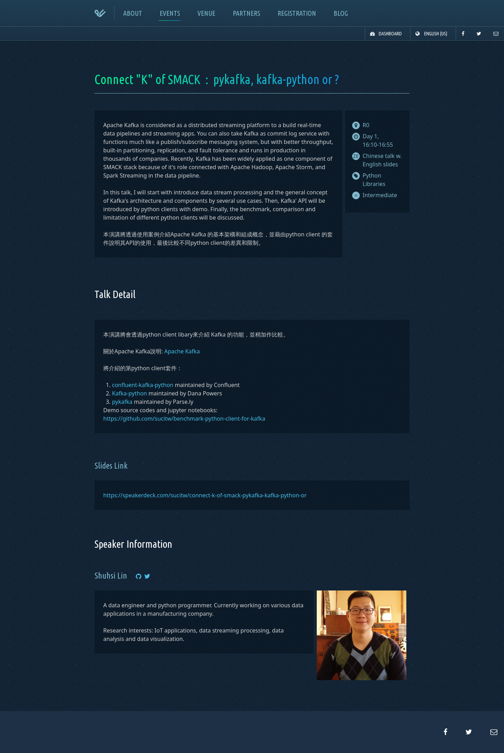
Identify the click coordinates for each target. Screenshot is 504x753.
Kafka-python (129, 393)
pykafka (122, 402)
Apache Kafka (182, 351)
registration (297, 13)
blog (341, 13)
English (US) (435, 33)
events (170, 13)
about (132, 13)
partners (246, 13)
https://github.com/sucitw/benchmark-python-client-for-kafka (184, 418)
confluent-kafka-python (142, 385)
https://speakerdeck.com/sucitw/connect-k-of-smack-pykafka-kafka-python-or (205, 495)
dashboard (390, 33)
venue (206, 13)
